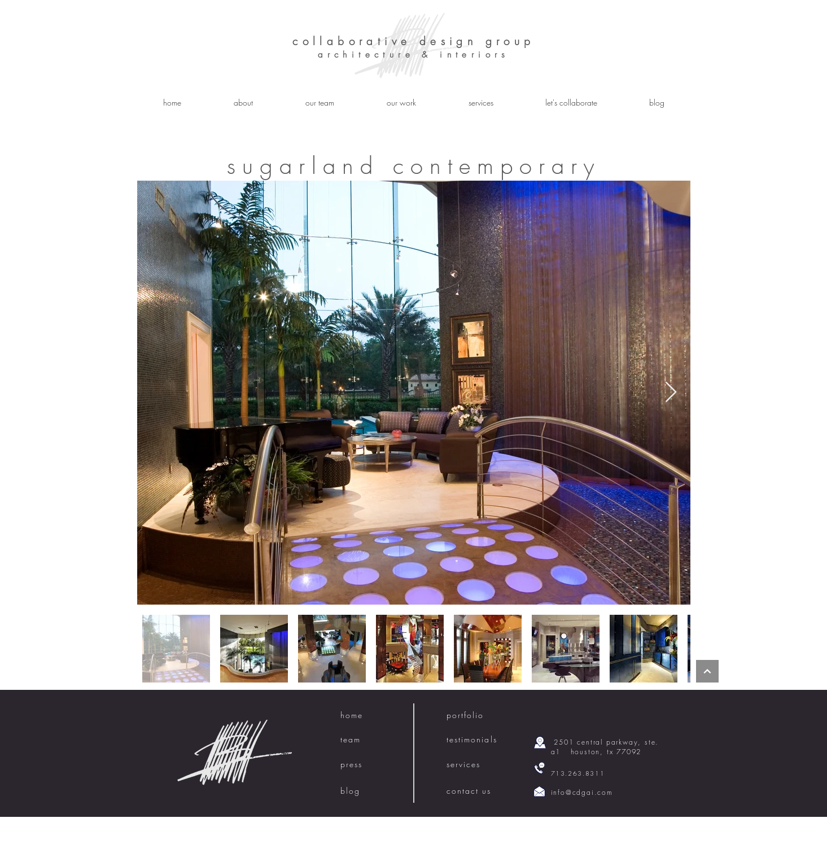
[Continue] (707, 671)
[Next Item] (670, 393)
